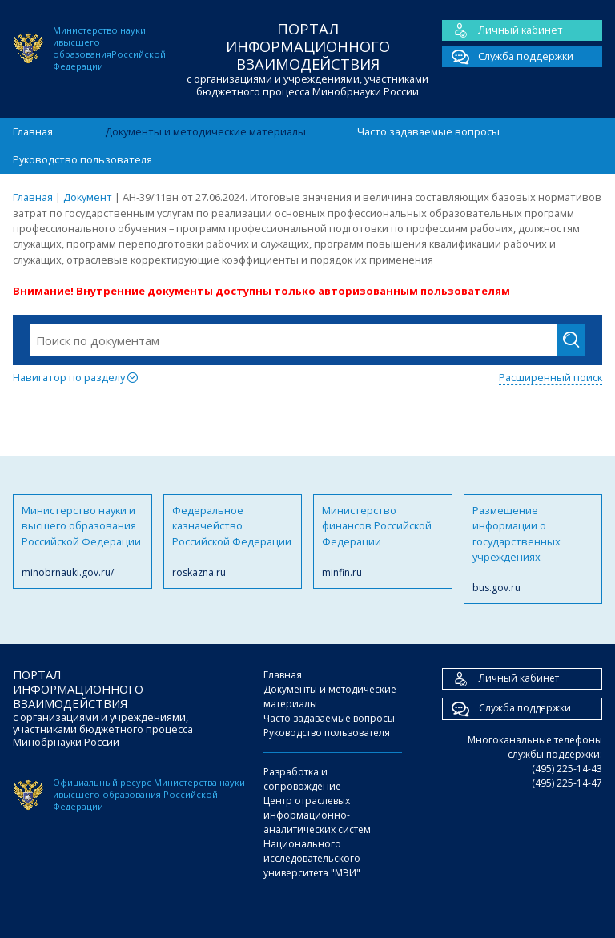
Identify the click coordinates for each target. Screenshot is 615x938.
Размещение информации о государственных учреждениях (533, 549)
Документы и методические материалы (205, 131)
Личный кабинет (502, 30)
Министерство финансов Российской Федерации (383, 541)
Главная (33, 131)
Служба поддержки (507, 57)
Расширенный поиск (550, 377)
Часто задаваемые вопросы (428, 131)
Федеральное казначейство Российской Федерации (233, 541)
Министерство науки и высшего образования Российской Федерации (82, 541)
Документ (87, 197)
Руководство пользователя (82, 159)
